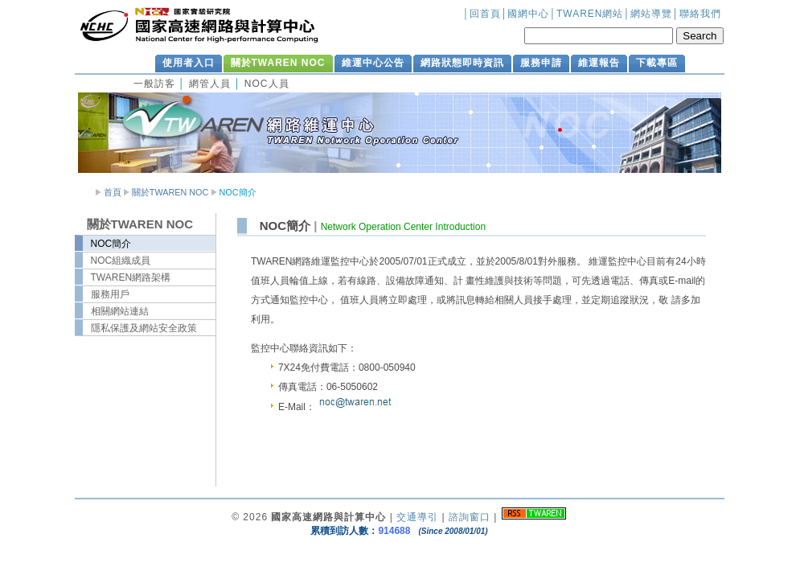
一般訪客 (154, 83)
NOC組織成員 (121, 260)
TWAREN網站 (590, 13)
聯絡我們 (700, 13)
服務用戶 (110, 294)
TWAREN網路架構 (131, 277)
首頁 (112, 192)
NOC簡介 (111, 243)
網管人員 (210, 83)
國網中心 (528, 13)
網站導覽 (651, 13)
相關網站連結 (120, 311)
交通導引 (417, 517)
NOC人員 (266, 83)
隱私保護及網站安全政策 (144, 328)
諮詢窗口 (469, 517)
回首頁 (485, 13)
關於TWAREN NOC (170, 192)
